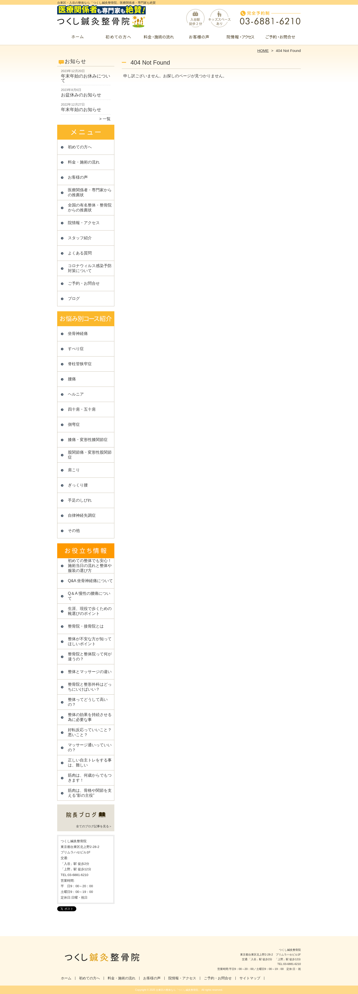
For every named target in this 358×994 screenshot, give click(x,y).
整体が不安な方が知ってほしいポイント (90, 641)
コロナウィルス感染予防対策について (90, 268)
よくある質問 (80, 253)
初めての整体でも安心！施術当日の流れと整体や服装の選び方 (90, 565)
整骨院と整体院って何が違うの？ (90, 656)
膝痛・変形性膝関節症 (88, 439)
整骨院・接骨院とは (86, 626)
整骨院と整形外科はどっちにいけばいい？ (90, 686)
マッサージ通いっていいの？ (90, 747)
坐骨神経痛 (78, 333)
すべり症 (76, 349)
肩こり (74, 470)
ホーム (77, 39)
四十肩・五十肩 (82, 409)
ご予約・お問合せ (280, 39)
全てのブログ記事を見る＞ (94, 826)
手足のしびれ (80, 500)
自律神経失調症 (82, 515)
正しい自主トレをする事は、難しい (90, 762)
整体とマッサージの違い (90, 672)
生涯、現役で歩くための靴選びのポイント (90, 611)
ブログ (74, 298)
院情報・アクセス (240, 39)
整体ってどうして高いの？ (88, 702)
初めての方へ (118, 39)
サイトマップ (249, 978)
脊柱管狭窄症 (80, 364)
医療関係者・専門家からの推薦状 (90, 192)
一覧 (107, 119)
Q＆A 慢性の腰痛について (89, 595)
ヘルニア (76, 394)
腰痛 (72, 379)
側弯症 (74, 424)
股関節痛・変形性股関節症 (90, 454)
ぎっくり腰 (78, 485)
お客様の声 (199, 39)
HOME (263, 50)
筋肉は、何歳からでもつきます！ (90, 777)
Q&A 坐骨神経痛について (90, 581)
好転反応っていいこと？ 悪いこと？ (91, 732)
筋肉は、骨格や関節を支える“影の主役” (90, 792)
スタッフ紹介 (80, 238)
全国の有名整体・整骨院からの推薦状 (90, 207)
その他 (74, 530)
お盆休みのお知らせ (81, 94)
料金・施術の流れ (158, 39)
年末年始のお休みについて (85, 78)
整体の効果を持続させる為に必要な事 (90, 717)
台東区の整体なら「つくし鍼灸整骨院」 (178, 990)
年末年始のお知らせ (81, 109)
